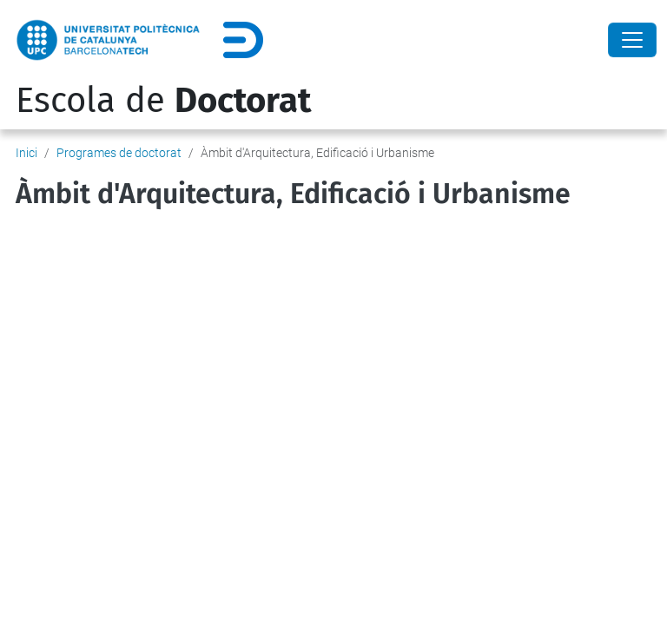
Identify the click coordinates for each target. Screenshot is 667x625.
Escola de (163, 101)
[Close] (632, 40)
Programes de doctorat (119, 153)
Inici (26, 153)
